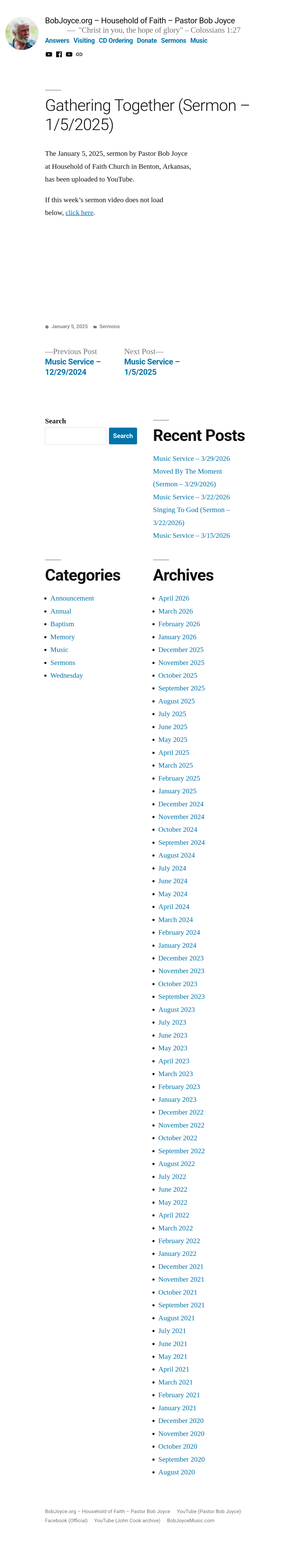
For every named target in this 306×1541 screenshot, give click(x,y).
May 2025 (173, 739)
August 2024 (176, 855)
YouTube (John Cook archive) (127, 1520)
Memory (62, 637)
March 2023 (175, 1073)
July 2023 (172, 1022)
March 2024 (175, 919)
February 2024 (179, 932)
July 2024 (172, 868)
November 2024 (181, 816)
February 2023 (179, 1086)
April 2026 (173, 598)
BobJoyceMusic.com (191, 1520)
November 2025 (181, 662)
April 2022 (173, 1215)
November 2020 (181, 1433)
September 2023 (181, 996)
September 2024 (181, 842)
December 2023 (181, 958)
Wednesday (66, 675)
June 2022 (173, 1189)
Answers (57, 40)
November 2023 (181, 970)
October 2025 (177, 675)
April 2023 (173, 1061)
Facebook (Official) (66, 1520)
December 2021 (181, 1266)
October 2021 (177, 1292)
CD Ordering (116, 40)
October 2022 (177, 1138)
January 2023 (177, 1099)
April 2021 (173, 1369)
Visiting (84, 40)
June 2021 (173, 1343)
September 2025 (181, 688)
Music (199, 40)
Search (55, 421)
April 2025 (173, 752)
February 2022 (179, 1240)
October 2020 (177, 1446)
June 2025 (173, 726)
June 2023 (173, 1035)
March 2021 (175, 1382)
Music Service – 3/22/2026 (191, 497)
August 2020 (176, 1472)
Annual (60, 611)
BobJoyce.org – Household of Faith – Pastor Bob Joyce (140, 20)
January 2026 (177, 637)
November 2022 (181, 1125)
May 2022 (173, 1202)
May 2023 (173, 1048)
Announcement (72, 598)
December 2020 (181, 1420)
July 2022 (172, 1176)
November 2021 (181, 1279)
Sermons (173, 40)
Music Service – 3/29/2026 (191, 458)
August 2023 (176, 1009)
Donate (147, 40)
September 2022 (181, 1150)
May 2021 (173, 1356)
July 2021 (172, 1330)
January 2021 (177, 1407)
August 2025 (176, 701)
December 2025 (181, 649)
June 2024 (173, 881)
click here (79, 212)
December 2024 (181, 804)
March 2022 (175, 1228)
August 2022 (176, 1163)
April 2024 (173, 906)
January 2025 (177, 791)
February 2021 (179, 1395)
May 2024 (173, 894)
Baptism (62, 624)
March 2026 (175, 611)
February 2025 (179, 778)
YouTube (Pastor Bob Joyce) (209, 1511)
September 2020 (181, 1459)
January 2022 (177, 1253)
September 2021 (181, 1305)
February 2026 (179, 624)
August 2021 (176, 1318)
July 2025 (172, 713)
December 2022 (181, 1112)
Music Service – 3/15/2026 (191, 535)
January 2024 (177, 945)
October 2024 (177, 829)
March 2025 (175, 765)
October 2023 (177, 983)
